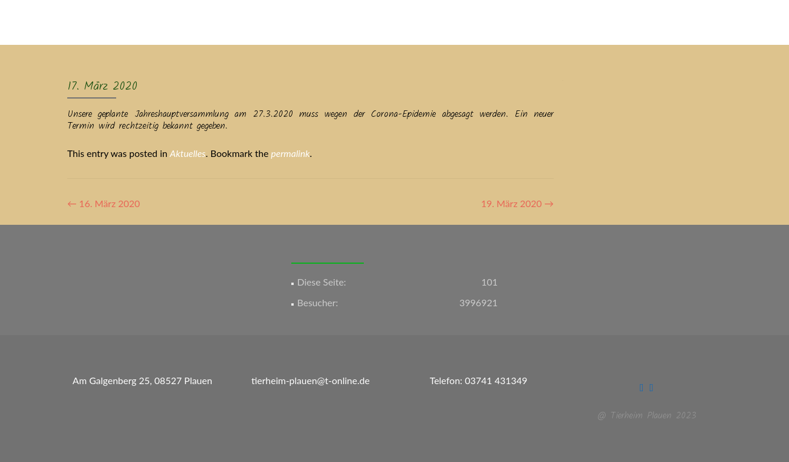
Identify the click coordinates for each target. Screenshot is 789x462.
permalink (290, 153)
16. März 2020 (103, 203)
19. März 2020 (517, 203)
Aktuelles (188, 153)
